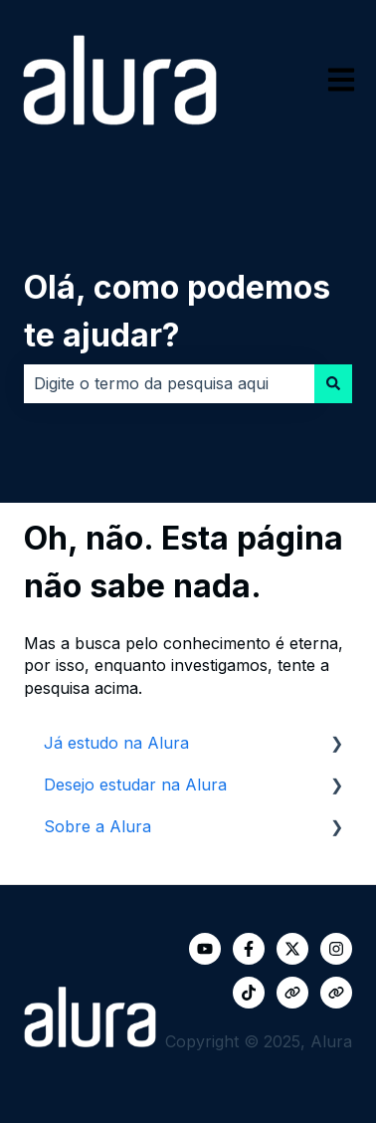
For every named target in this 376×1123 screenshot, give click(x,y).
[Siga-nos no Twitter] (292, 949)
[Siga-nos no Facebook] (249, 949)
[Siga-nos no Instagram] (336, 949)
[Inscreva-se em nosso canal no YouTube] (205, 949)
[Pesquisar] (333, 383)
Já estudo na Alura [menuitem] (116, 743)
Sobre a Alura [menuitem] (97, 826)
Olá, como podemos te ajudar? (177, 311)
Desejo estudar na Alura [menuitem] (135, 784)
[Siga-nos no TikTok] (249, 993)
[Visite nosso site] (292, 993)
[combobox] (169, 383)
